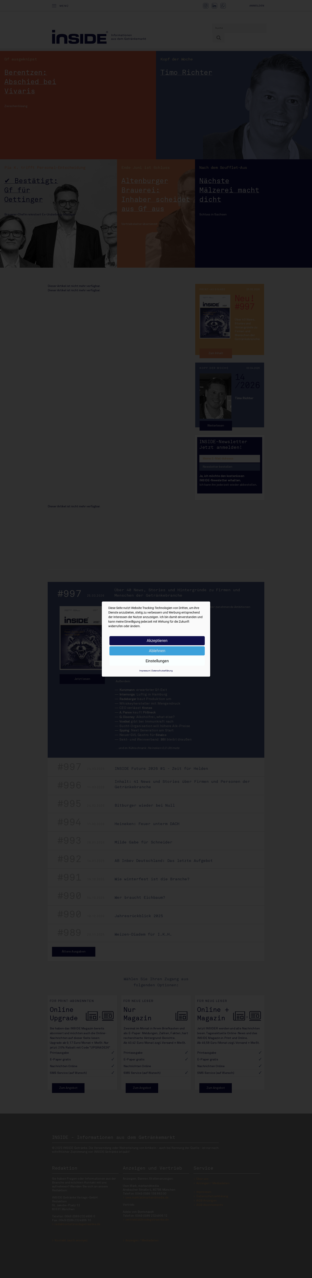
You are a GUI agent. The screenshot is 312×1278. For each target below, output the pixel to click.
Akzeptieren (157, 640)
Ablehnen (157, 650)
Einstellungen (157, 661)
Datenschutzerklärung (162, 670)
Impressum (144, 670)
